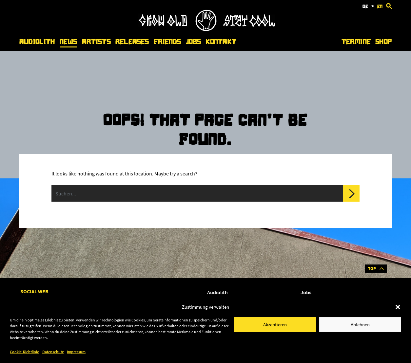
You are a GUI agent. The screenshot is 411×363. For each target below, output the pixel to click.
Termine (356, 42)
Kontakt (221, 42)
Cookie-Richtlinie (24, 351)
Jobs (193, 42)
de (365, 6)
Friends (167, 42)
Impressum (76, 351)
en (379, 6)
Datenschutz (53, 351)
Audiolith (37, 42)
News (68, 42)
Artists (96, 42)
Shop (383, 42)
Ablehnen (360, 324)
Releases (132, 42)
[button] (398, 307)
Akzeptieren (275, 324)
